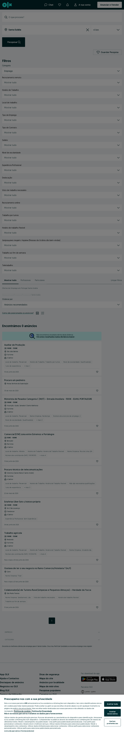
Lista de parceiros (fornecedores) (19, 731)
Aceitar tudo (112, 704)
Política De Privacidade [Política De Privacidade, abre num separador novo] (42, 711)
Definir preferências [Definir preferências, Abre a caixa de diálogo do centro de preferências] (112, 722)
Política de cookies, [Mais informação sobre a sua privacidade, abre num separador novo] (22, 711)
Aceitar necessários (112, 712)
